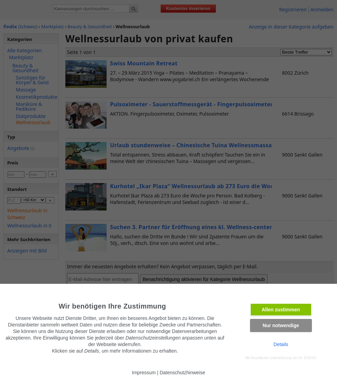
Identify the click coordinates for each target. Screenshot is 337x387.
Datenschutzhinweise (182, 372)
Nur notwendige (281, 325)
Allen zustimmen (281, 309)
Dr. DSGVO (307, 358)
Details (280, 344)
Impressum (144, 372)
